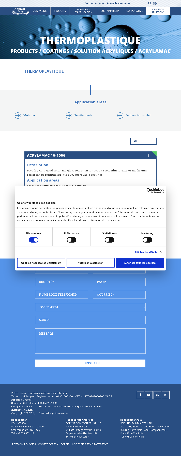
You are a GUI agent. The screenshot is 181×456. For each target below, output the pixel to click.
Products (24, 51)
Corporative (134, 10)
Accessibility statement (90, 444)
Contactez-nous (94, 3)
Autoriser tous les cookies (140, 262)
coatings (56, 51)
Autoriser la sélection (90, 262)
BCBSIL (65, 444)
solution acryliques (103, 51)
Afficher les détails (145, 252)
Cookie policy (48, 444)
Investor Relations (158, 11)
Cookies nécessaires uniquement (41, 262)
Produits (60, 10)
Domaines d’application (83, 11)
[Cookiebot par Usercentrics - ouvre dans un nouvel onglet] (149, 190)
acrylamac (154, 51)
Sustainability (110, 10)
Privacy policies (24, 444)
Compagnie (40, 10)
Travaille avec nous (118, 3)
